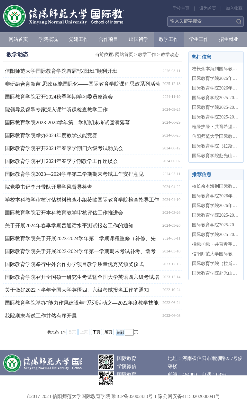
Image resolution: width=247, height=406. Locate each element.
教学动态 (170, 54)
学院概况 (48, 39)
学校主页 (181, 8)
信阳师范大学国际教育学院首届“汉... (216, 136)
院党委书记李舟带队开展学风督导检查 (48, 187)
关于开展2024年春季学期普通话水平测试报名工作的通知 (69, 225)
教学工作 (168, 39)
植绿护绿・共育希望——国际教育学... (216, 126)
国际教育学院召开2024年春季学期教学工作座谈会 (61, 161)
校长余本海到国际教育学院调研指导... (216, 68)
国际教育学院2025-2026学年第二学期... (216, 97)
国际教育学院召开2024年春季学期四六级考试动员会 (64, 148)
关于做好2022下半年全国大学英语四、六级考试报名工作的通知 (77, 290)
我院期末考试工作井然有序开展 (41, 315)
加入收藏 (234, 8)
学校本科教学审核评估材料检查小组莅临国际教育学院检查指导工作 (82, 200)
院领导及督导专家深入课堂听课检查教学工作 (56, 109)
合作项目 (108, 39)
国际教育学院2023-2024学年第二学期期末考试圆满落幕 (67, 122)
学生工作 (198, 39)
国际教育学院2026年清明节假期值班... (216, 78)
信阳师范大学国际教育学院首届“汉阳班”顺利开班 (61, 71)
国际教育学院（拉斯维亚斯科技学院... (216, 146)
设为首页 (207, 8)
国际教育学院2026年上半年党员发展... (216, 88)
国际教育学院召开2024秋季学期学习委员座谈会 (59, 96)
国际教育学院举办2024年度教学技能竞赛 (51, 135)
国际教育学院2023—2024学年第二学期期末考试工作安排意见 (74, 174)
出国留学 (138, 39)
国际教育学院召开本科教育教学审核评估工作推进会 (64, 212)
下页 (96, 332)
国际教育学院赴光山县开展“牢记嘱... (216, 155)
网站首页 (18, 39)
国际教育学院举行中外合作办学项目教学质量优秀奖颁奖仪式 (74, 264)
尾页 (108, 332)
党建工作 (78, 39)
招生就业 (228, 39)
